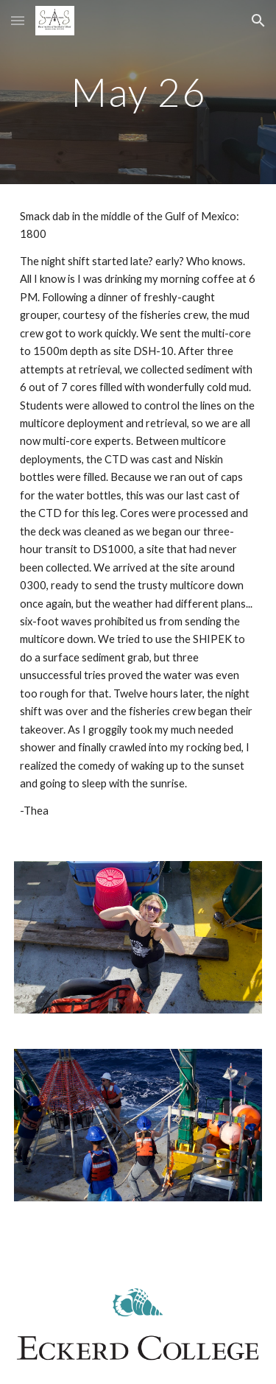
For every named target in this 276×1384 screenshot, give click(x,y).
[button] (17, 20)
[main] (138, 91)
